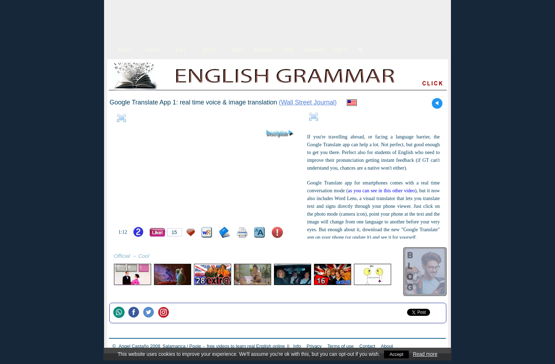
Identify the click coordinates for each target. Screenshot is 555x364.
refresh (157, 257)
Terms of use (340, 346)
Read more (425, 354)
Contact (367, 346)
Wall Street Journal (307, 102)
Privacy (314, 346)
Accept (396, 354)
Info (297, 346)
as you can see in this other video (381, 190)
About (387, 346)
